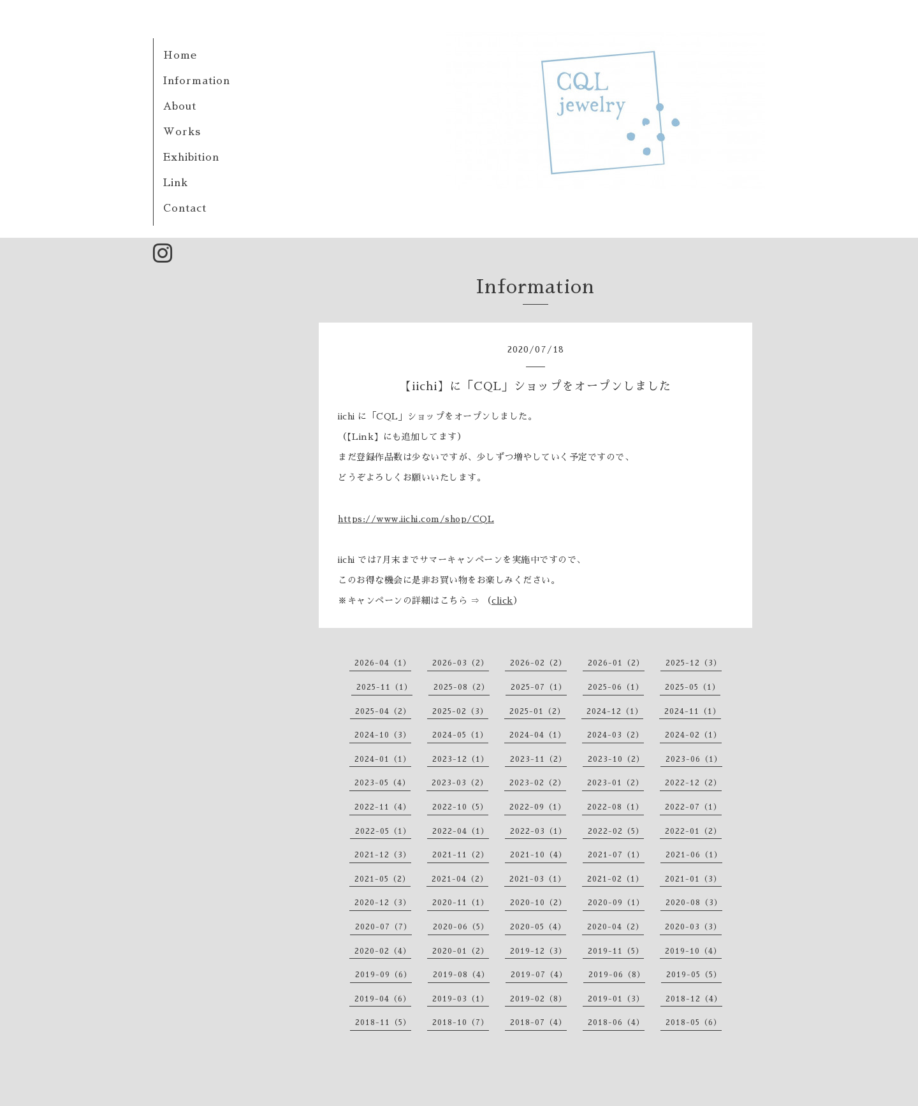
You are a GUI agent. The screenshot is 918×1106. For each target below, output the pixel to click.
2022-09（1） (537, 807)
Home (180, 55)
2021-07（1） (616, 855)
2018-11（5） (383, 1022)
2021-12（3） (382, 855)
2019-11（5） (616, 951)
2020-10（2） (538, 902)
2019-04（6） (382, 999)
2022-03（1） (538, 831)
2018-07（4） (538, 1022)
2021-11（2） (460, 855)
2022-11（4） (382, 807)
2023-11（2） (538, 759)
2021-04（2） (460, 879)
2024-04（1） (537, 735)
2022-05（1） (383, 831)
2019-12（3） (538, 951)
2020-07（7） (383, 927)
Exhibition (191, 157)
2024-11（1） (692, 711)
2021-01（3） (693, 879)
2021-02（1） (615, 879)
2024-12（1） (614, 711)
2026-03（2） (460, 663)
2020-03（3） (693, 927)
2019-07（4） (539, 975)
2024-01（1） (382, 759)
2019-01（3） (616, 999)
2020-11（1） (460, 902)
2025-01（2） (537, 711)
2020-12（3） (382, 902)
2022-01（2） (693, 831)
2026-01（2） (616, 663)
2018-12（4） (694, 999)
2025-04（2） (383, 711)
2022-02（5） (616, 831)
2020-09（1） (616, 902)
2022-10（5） (460, 807)
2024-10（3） (382, 735)
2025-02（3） (460, 711)
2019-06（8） (616, 975)
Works (182, 132)
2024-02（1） (693, 735)
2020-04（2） (615, 927)
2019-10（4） (693, 951)
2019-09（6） (383, 975)
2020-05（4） (538, 927)
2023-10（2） (616, 759)
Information (196, 81)
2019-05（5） (694, 975)
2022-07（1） (693, 807)
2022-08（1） (615, 807)
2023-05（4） (382, 783)
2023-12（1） (460, 759)
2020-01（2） (460, 951)
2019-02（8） (538, 999)
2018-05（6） (694, 1022)
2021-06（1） (694, 855)
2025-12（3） (694, 663)
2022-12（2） (693, 783)
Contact (185, 208)
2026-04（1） (382, 663)
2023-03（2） (460, 783)
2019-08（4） (461, 975)
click (502, 600)
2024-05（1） (460, 735)
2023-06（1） (694, 759)
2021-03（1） (537, 879)
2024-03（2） (615, 735)
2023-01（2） (615, 783)
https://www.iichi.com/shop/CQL (416, 518)
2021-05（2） (382, 879)
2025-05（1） (692, 687)
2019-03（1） (460, 999)
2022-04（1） (460, 831)
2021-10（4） (538, 855)
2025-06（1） (616, 687)
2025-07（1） (539, 687)
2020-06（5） (461, 927)
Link (175, 183)
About (179, 106)
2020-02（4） (382, 951)
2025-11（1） (384, 687)
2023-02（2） (537, 783)
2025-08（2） (461, 687)
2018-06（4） (616, 1022)
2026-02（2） (538, 663)
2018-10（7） (460, 1022)
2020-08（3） (694, 902)
